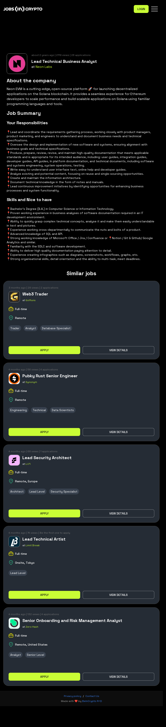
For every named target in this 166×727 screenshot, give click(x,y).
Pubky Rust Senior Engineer (50, 376)
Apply (44, 350)
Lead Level (37, 491)
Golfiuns (31, 300)
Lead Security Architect (47, 457)
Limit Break (33, 545)
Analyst (30, 328)
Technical (39, 410)
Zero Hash (32, 626)
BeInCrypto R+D (92, 701)
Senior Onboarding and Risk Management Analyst (72, 620)
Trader (14, 328)
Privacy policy (72, 696)
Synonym (31, 382)
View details (118, 350)
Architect (17, 491)
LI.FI (28, 464)
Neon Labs (44, 67)
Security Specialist (64, 491)
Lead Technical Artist (44, 539)
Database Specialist (56, 328)
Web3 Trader (35, 294)
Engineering (18, 410)
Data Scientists (63, 410)
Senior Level (35, 655)
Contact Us (92, 696)
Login (141, 9)
